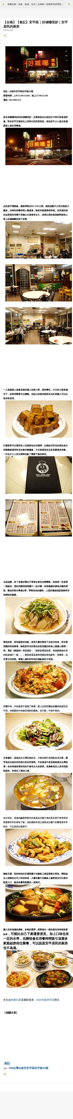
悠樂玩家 (16, 999)
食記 (7, 1063)
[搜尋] (69, 4)
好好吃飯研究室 (45, 999)
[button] (4, 36)
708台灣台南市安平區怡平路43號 (28, 1068)
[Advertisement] (36, 185)
